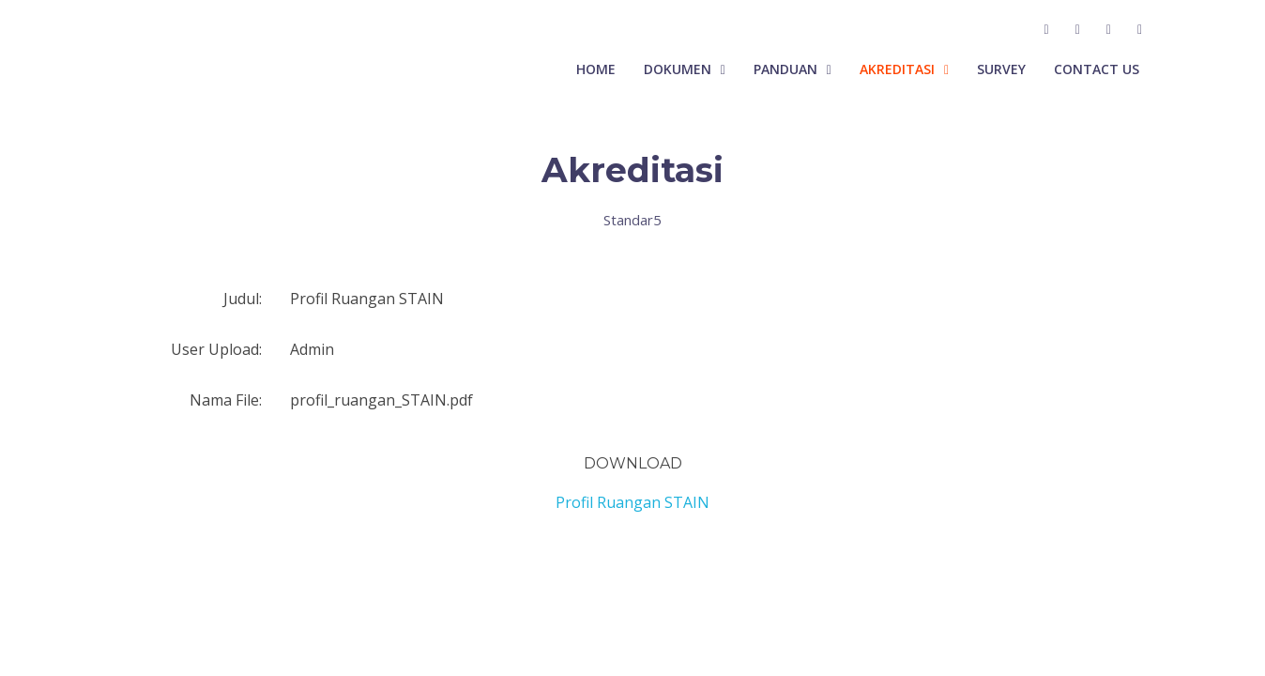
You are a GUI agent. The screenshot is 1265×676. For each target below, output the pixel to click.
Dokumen (677, 69)
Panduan (785, 69)
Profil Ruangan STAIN (632, 502)
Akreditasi (897, 69)
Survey (1001, 69)
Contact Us (1096, 69)
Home (596, 69)
